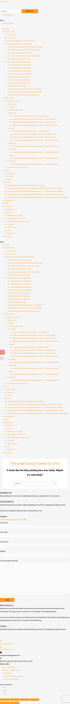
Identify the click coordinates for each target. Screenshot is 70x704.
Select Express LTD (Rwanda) (20, 83)
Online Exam (9, 98)
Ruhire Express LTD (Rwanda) (20, 80)
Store (7, 170)
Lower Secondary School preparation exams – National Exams (34, 119)
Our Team (10, 224)
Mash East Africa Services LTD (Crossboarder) (26, 47)
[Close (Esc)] (5, 699)
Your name (35, 525)
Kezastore (3, 1)
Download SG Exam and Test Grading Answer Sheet (25, 185)
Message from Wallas (15, 215)
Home (7, 29)
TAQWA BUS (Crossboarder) (20, 59)
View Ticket (11, 38)
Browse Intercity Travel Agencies (18, 62)
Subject (35, 553)
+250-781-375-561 (7, 650)
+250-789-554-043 (7, 644)
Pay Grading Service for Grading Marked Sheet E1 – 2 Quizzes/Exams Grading (34, 191)
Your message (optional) (35, 578)
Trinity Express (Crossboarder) (21, 44)
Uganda (12, 143)
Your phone (35, 544)
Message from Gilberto (15, 218)
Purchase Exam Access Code (17, 167)
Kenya (12, 107)
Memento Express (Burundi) (19, 77)
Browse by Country (14, 101)
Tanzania (13, 149)
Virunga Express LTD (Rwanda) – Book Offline (26, 89)
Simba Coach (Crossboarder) (20, 53)
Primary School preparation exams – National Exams (30, 116)
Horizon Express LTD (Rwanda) (20, 71)
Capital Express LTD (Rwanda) (20, 65)
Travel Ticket (9, 32)
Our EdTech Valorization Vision (18, 221)
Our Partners (12, 227)
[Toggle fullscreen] (24, 699)
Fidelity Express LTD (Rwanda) (20, 68)
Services (8, 182)
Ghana (12, 155)
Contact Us (11, 233)
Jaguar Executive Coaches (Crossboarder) (25, 56)
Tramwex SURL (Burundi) (18, 86)
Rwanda (12, 104)
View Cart (10, 176)
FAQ (8, 230)
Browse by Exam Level (15, 110)
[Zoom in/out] (34, 699)
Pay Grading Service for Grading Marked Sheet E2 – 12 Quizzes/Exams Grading (35, 194)
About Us (10, 209)
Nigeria (12, 161)
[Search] (30, 11)
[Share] (14, 699)
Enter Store (11, 173)
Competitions (9, 200)
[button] (35, 20)
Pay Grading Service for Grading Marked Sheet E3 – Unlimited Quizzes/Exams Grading (37, 197)
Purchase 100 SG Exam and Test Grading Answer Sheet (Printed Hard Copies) (34, 188)
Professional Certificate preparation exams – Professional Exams (35, 125)
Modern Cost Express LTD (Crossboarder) (25, 50)
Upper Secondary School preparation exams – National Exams (34, 122)
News (7, 203)
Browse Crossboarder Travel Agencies (21, 41)
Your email (35, 534)
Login (9, 179)
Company (8, 206)
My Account (9, 15)
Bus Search (11, 35)
